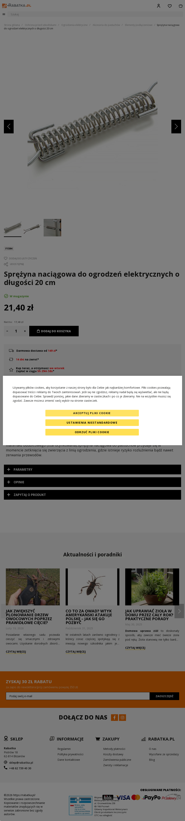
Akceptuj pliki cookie (92, 413)
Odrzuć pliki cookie (92, 432)
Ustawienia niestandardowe (92, 422)
